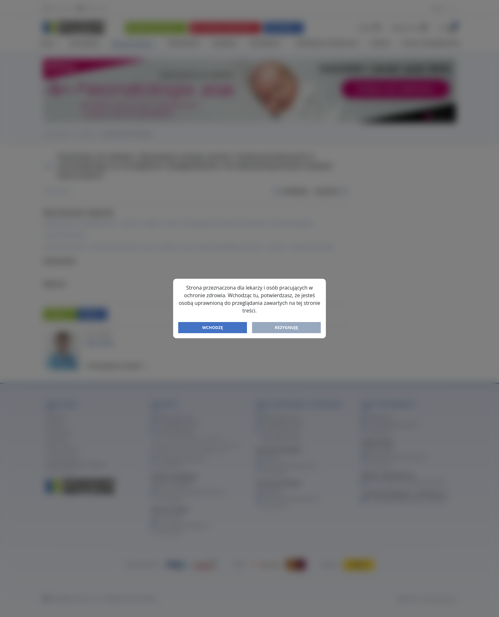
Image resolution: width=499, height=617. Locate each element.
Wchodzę (212, 327)
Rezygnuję (286, 327)
